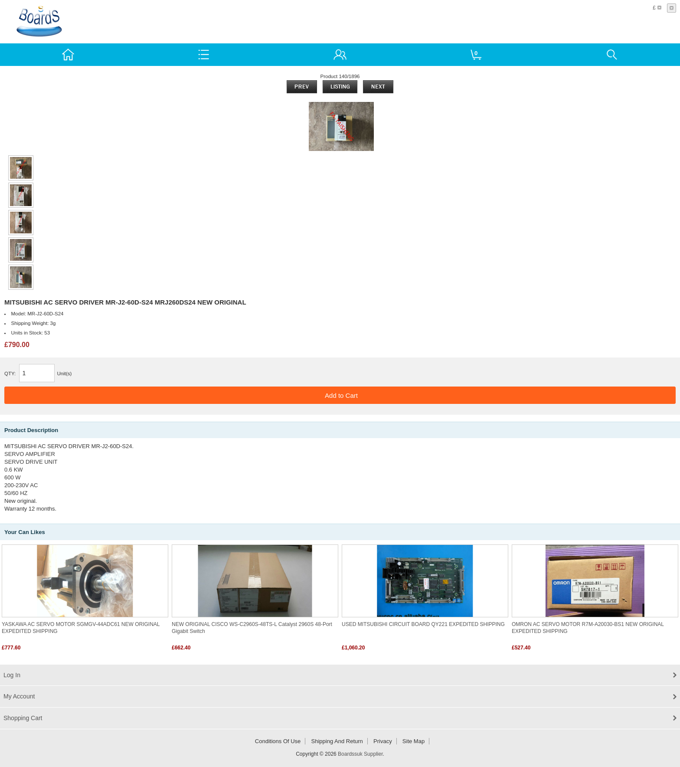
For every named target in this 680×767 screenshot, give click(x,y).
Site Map (413, 741)
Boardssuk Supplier (360, 754)
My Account (19, 696)
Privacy (382, 741)
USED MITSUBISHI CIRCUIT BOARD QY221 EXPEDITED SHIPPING (423, 624)
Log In (11, 675)
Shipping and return (337, 741)
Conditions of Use (278, 741)
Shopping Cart (22, 718)
